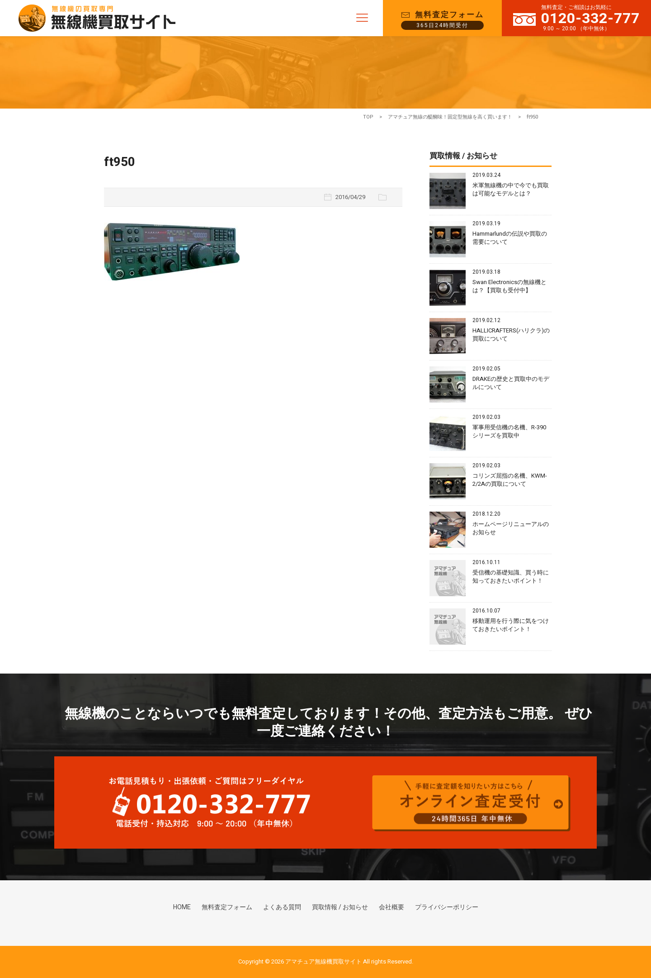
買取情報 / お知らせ (340, 909)
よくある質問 (282, 909)
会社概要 (391, 909)
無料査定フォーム (227, 909)
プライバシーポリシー (446, 909)
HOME (182, 909)
